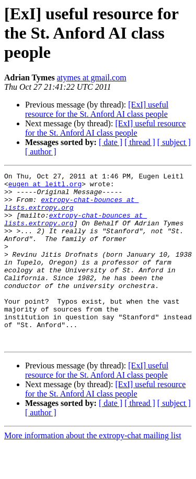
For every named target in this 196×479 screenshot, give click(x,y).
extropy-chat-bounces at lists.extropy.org (71, 210)
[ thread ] (139, 142)
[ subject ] (174, 142)
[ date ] (110, 142)
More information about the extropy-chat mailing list (92, 469)
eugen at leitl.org (45, 186)
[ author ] (40, 151)
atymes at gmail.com (91, 77)
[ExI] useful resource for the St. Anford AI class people (96, 109)
